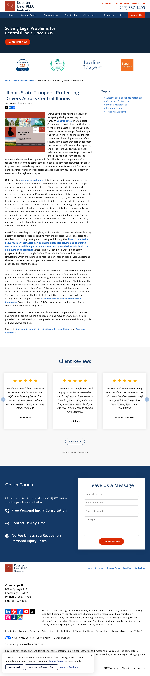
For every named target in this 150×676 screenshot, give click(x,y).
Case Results (71, 15)
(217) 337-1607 (19, 600)
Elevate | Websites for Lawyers (124, 668)
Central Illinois (64, 120)
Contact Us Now (18, 41)
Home (11, 15)
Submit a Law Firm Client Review (75, 452)
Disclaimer (99, 568)
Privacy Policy (113, 568)
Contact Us (136, 15)
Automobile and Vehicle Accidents (34, 329)
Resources (109, 15)
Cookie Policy (43, 637)
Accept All (14, 667)
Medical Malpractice (116, 104)
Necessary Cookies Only (41, 667)
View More (75, 441)
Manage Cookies (62, 637)
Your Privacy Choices (19, 637)
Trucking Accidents (116, 111)
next (147, 401)
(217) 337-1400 (132, 7)
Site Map (127, 568)
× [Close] (91, 655)
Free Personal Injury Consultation (123, 3)
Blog (122, 15)
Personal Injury (51, 15)
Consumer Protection (117, 101)
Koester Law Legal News (23, 80)
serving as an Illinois (32, 180)
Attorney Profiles (29, 15)
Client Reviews (90, 15)
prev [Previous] (3, 401)
